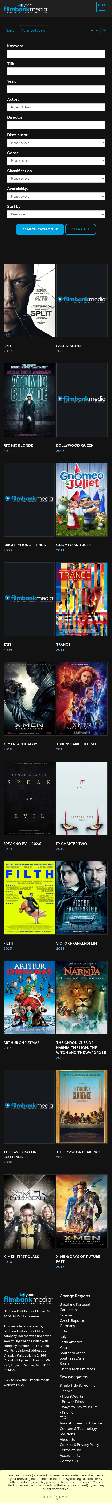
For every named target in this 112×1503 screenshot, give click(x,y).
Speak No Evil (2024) (23, 843)
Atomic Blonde (18, 445)
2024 (8, 848)
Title (11, 63)
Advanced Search (34, 30)
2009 (60, 351)
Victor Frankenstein (76, 943)
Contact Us (69, 1461)
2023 (60, 1157)
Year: (11, 81)
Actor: (13, 99)
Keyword (15, 45)
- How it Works (72, 1396)
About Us (67, 1439)
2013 (8, 948)
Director (15, 117)
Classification (19, 170)
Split (8, 346)
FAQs (64, 1418)
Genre (13, 152)
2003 (60, 450)
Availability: (17, 188)
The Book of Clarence (78, 1152)
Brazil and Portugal (75, 1304)
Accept (64, 1497)
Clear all (80, 229)
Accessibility (70, 1455)
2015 (60, 948)
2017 (8, 351)
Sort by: (14, 206)
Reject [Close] (48, 1497)
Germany (67, 1326)
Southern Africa (72, 1353)
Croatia (66, 1315)
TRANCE (63, 644)
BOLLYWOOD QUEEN (75, 445)
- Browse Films (72, 1401)
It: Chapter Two (71, 843)
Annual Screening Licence (81, 1423)
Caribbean (68, 1309)
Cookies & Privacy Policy (79, 1444)
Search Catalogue (40, 229)
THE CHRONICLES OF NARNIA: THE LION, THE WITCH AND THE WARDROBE (81, 1048)
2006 (8, 1162)
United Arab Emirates (77, 1369)
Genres (98, 30)
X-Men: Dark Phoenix (76, 744)
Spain (64, 1363)
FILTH (8, 943)
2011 (60, 550)
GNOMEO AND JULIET (75, 545)
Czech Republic (72, 1320)
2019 (60, 749)
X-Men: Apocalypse (22, 744)
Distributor (17, 134)
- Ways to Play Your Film (79, 1407)
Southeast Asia (72, 1358)
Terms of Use (71, 1450)
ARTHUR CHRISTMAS (21, 1043)
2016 (8, 749)
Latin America (71, 1342)
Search (11, 30)
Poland (65, 1347)
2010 (8, 1261)
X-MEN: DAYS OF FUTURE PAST (78, 1259)
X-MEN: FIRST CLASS (21, 1256)
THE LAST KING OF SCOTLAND (20, 1154)
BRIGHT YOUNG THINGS (25, 545)
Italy (63, 1336)
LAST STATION (68, 346)
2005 (60, 1057)
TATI (7, 644)
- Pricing (66, 1412)
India (64, 1331)
